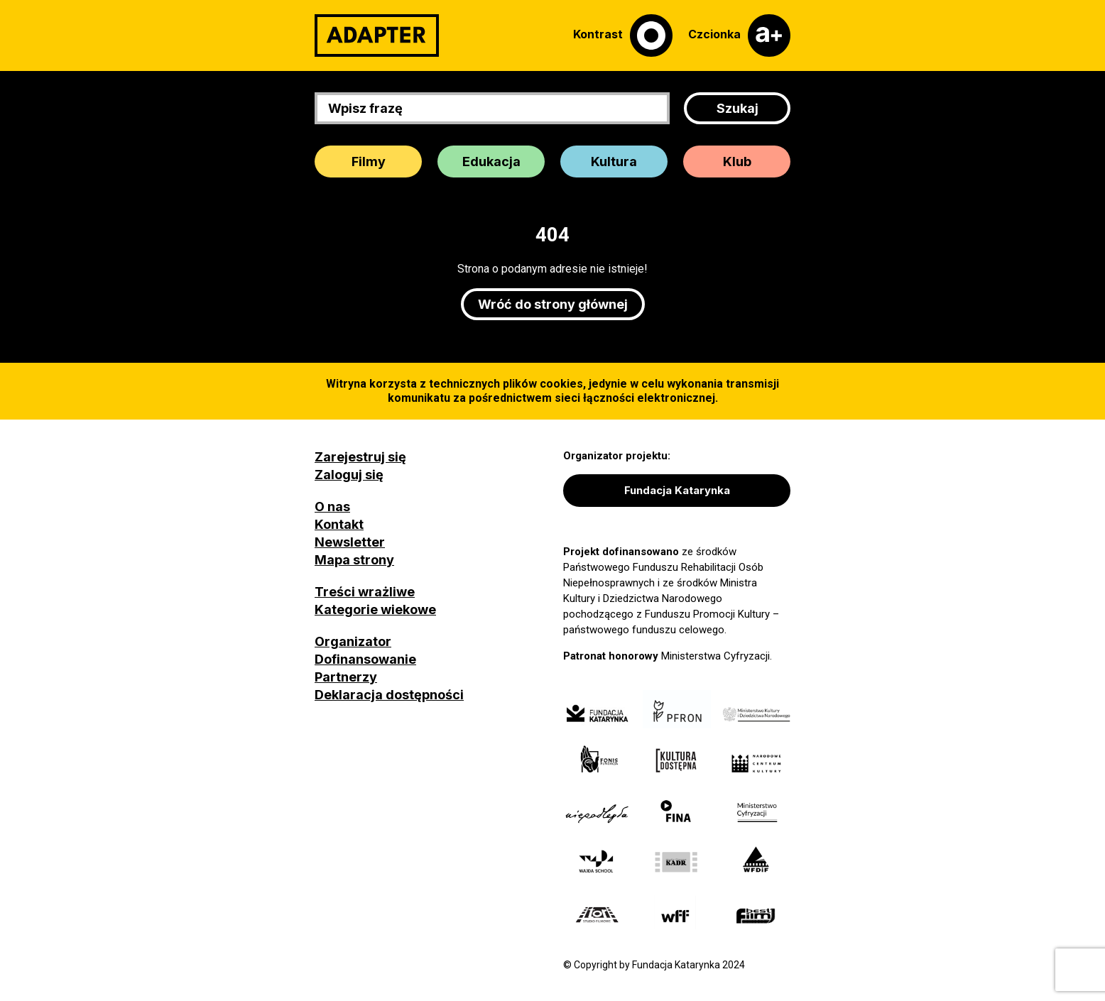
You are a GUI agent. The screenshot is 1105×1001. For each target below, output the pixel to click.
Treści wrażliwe (365, 591)
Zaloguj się (349, 474)
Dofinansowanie (365, 659)
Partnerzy (346, 676)
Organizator (353, 641)
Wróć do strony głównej (553, 304)
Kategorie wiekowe (375, 609)
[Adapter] (377, 35)
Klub (737, 161)
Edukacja (491, 161)
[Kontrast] (623, 35)
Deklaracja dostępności (389, 694)
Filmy (369, 161)
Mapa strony (354, 559)
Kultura (614, 161)
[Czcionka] (739, 35)
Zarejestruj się (360, 456)
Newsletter (350, 542)
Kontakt (339, 524)
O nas (332, 506)
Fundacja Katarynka (677, 490)
